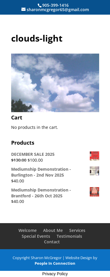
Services (77, 230)
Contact (52, 241)
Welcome (27, 230)
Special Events (36, 236)
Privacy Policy (55, 273)
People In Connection (55, 263)
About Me (53, 230)
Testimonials (69, 236)
